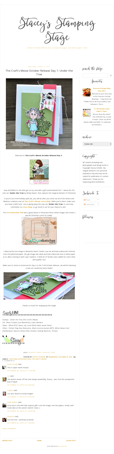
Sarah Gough (12, 364)
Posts (87, 200)
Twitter (39, 352)
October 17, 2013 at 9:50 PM (20, 397)
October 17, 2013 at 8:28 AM (20, 385)
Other (53, 352)
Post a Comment (9, 428)
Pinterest (46, 352)
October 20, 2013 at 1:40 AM (20, 423)
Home (39, 441)
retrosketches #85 (15, 213)
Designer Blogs (62, 446)
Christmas (13, 359)
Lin (8, 376)
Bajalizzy (10, 416)
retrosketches (24, 359)
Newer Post (7, 441)
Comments (89, 204)
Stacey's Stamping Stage (57, 31)
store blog (27, 207)
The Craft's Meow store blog (37, 201)
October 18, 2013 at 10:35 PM (21, 411)
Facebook (31, 352)
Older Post (71, 441)
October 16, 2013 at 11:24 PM (21, 371)
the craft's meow (39, 359)
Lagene (10, 390)
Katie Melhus (12, 402)
